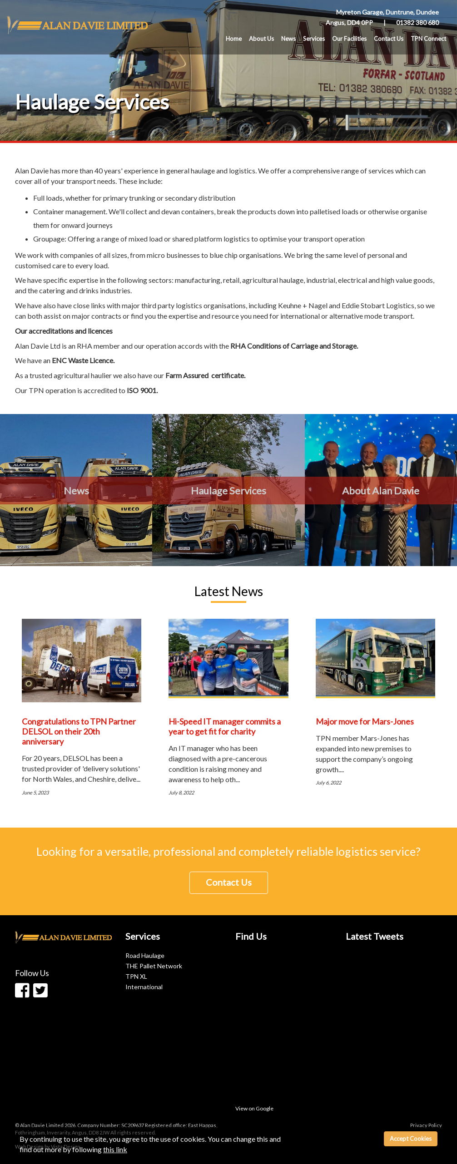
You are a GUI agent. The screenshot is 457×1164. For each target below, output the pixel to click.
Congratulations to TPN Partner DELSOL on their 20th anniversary (79, 731)
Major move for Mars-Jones (365, 721)
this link (115, 1149)
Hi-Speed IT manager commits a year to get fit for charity (225, 726)
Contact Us (388, 38)
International (144, 987)
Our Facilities (349, 38)
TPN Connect (428, 38)
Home (234, 38)
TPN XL (136, 976)
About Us (261, 38)
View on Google (254, 1108)
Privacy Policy (426, 1125)
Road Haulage (144, 955)
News (288, 38)
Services (314, 38)
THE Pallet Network (153, 966)
